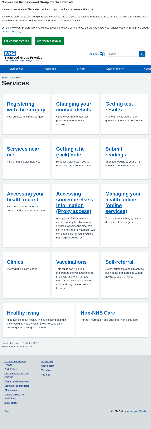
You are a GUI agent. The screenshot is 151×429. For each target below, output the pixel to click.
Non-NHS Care (98, 312)
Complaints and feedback (16, 386)
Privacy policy (11, 402)
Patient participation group (17, 381)
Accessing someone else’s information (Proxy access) (74, 202)
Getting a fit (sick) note (70, 151)
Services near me (23, 151)
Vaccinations (71, 261)
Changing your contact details (73, 106)
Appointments (16, 69)
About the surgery (115, 69)
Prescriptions (49, 69)
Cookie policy (48, 366)
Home (5, 77)
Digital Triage (10, 369)
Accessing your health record (25, 196)
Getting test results (119, 106)
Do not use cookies (49, 40)
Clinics (15, 261)
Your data (46, 370)
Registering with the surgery (26, 106)
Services (81, 69)
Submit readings (115, 151)
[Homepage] (46, 55)
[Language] (97, 54)
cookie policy (13, 31)
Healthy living (23, 312)
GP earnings (10, 390)
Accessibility (47, 361)
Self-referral (119, 261)
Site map (45, 375)
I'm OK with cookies (16, 40)
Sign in (7, 411)
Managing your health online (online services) (123, 202)
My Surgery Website (137, 411)
